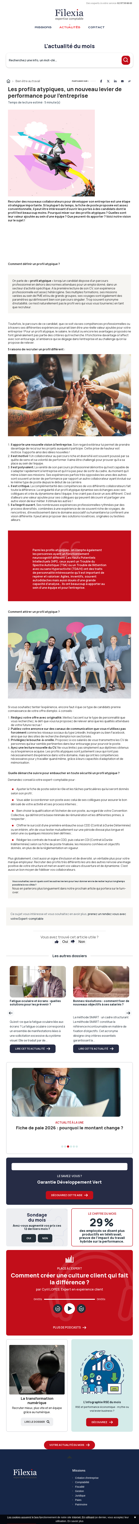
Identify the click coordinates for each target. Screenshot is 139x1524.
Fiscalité (79, 1486)
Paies (78, 1499)
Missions (43, 27)
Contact (96, 27)
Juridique (80, 1495)
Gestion (79, 1491)
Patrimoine (81, 1504)
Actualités (69, 27)
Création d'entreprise (87, 1477)
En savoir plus (75, 1521)
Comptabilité (82, 1482)
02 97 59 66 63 (124, 3)
